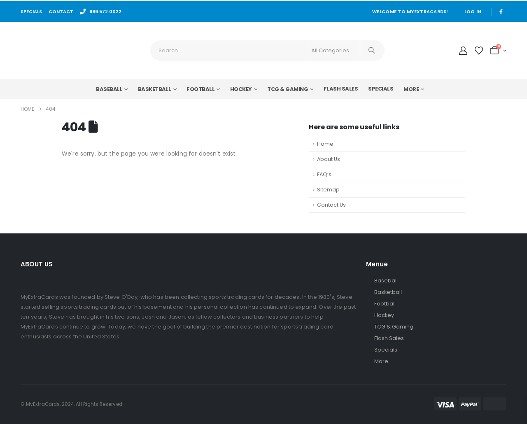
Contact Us (331, 204)
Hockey (241, 89)
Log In (472, 11)
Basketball (154, 89)
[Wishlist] (479, 51)
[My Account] (463, 51)
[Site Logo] (66, 50)
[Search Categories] (333, 50)
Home (325, 143)
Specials (380, 89)
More (411, 89)
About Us (328, 159)
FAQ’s (324, 174)
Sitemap (328, 189)
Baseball (109, 89)
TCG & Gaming (287, 89)
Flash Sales (341, 89)
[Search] (372, 50)
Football (201, 89)
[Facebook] (501, 11)
